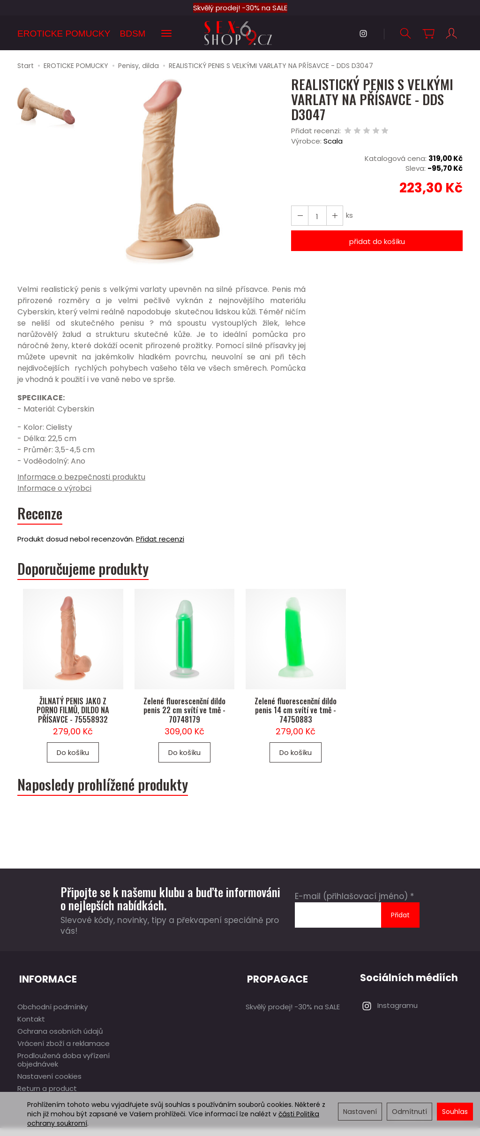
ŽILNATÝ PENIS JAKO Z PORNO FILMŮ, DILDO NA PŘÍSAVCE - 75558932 (73, 719)
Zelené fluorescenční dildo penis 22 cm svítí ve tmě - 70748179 (184, 719)
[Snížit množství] (333, 216)
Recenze (41, 515)
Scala (333, 142)
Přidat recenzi (160, 542)
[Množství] (316, 216)
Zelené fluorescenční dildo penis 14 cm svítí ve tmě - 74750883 (296, 719)
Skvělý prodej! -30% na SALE (240, 8)
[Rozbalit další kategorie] (166, 34)
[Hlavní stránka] (240, 33)
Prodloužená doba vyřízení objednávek (63, 1068)
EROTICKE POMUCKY (63, 33)
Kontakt (31, 1027)
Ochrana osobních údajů (60, 1039)
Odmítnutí (409, 1111)
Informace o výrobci (54, 488)
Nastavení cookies (49, 1084)
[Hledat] (405, 34)
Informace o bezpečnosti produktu (81, 477)
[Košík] (428, 34)
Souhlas (455, 1111)
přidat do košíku (377, 242)
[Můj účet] (451, 34)
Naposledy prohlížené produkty (108, 796)
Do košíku (73, 763)
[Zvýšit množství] (299, 216)
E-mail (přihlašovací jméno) (351, 908)
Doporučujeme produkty (89, 572)
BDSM (132, 33)
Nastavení (360, 1111)
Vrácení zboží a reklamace (63, 1051)
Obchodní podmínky (52, 1015)
